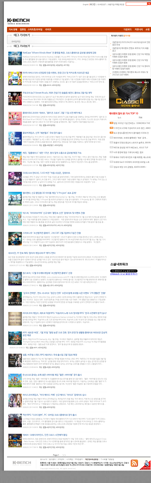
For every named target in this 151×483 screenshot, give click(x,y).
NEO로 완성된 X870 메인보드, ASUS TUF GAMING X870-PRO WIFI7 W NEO (129, 148)
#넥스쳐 (60, 225)
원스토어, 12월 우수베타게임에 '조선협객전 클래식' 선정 (47, 273)
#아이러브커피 (52, 225)
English (86, 5)
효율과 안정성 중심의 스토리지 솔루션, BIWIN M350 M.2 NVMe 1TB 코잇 (130, 143)
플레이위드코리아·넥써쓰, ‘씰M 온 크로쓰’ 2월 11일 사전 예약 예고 (52, 113)
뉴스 (119, 118)
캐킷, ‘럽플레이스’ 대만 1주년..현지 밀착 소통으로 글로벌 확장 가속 (52, 153)
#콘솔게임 (59, 65)
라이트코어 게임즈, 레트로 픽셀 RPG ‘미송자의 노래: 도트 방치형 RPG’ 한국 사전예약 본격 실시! (65, 313)
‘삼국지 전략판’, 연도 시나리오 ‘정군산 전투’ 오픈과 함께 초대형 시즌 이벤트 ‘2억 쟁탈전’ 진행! (64, 293)
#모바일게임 (51, 65)
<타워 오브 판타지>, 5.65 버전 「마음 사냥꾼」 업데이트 (46, 173)
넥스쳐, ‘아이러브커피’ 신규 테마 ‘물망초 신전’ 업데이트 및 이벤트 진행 (54, 213)
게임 (40, 65)
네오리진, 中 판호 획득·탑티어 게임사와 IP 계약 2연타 (31, 253)
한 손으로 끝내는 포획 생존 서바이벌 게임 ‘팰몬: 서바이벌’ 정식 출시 (52, 375)
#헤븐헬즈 (50, 145)
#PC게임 (66, 65)
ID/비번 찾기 (102, 5)
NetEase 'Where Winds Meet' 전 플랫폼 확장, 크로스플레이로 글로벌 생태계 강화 (59, 53)
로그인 (92, 4)
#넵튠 (49, 367)
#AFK (35, 348)
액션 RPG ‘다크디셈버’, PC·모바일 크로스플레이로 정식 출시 (49, 415)
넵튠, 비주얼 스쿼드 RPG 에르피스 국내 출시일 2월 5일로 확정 (50, 355)
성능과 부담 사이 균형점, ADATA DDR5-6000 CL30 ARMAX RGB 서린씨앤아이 (128, 168)
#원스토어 (50, 285)
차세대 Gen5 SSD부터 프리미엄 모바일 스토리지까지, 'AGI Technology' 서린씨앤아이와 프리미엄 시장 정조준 (130, 163)
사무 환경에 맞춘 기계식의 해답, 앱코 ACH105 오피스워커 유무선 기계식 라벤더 (127, 153)
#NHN (49, 85)
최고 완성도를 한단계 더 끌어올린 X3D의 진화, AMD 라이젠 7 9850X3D (129, 134)
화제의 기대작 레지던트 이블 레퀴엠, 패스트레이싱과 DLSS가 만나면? (130, 158)
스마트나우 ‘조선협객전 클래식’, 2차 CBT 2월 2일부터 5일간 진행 (52, 233)
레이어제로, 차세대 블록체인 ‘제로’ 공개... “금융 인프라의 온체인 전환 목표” (129, 139)
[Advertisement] (53, 16)
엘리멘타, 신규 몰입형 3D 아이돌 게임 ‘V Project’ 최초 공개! (50, 193)
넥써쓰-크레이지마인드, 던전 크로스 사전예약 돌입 (45, 435)
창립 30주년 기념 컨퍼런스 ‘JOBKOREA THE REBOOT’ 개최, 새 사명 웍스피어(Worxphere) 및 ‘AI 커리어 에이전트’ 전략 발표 (130, 124)
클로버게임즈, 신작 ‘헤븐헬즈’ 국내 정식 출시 (42, 133)
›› (64, 455)
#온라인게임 (60, 165)
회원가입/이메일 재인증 (116, 5)
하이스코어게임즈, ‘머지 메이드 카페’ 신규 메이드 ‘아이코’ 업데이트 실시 (54, 395)
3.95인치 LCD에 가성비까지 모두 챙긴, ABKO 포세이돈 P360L (130, 129)
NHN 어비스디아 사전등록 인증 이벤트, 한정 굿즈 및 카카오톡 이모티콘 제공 (56, 73)
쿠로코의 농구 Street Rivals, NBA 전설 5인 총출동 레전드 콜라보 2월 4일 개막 (57, 93)
